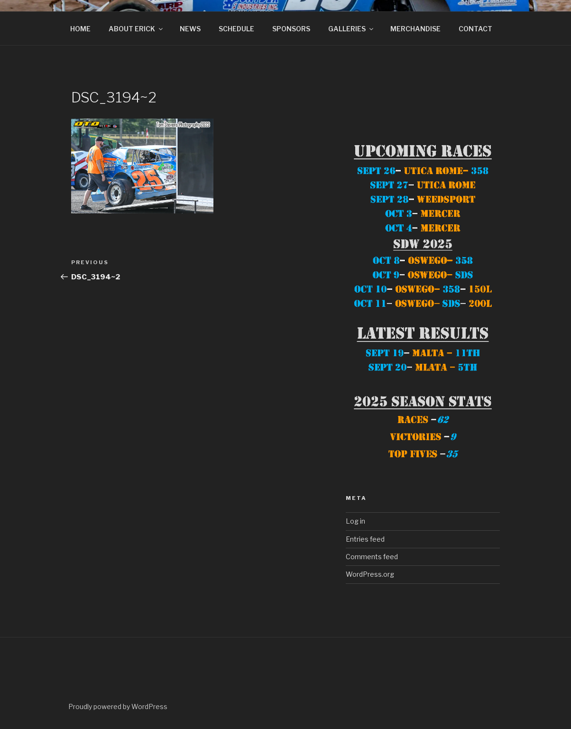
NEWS (190, 29)
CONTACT (475, 29)
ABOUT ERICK (136, 29)
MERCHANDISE (415, 29)
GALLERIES (351, 29)
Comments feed (372, 557)
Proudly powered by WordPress (117, 706)
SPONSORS (291, 29)
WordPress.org (370, 574)
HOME (80, 29)
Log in (355, 521)
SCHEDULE (236, 29)
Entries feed (365, 539)
